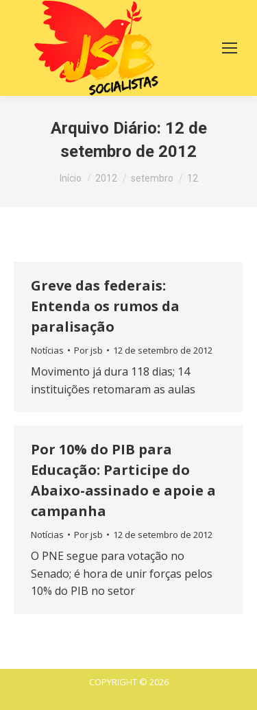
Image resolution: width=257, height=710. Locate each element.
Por (88, 350)
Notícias (47, 350)
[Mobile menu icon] (229, 48)
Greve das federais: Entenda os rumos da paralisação (105, 306)
